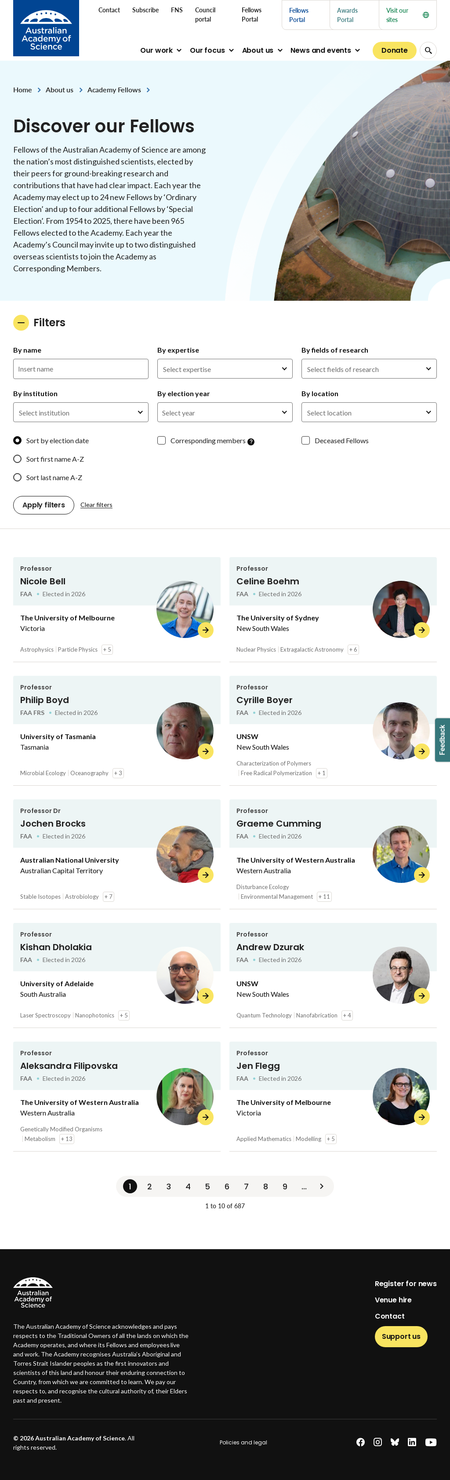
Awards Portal (347, 15)
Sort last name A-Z (54, 477)
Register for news (406, 1284)
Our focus (207, 50)
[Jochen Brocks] (117, 854)
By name (27, 350)
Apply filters (43, 505)
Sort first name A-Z (55, 459)
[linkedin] (412, 1442)
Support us (401, 1336)
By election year (183, 393)
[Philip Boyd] (117, 731)
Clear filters (96, 504)
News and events (320, 50)
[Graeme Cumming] (333, 854)
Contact (390, 1316)
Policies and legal (243, 1442)
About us (258, 50)
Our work (156, 50)
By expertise (178, 350)
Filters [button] (39, 323)
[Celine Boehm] (333, 609)
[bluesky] (395, 1442)
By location (319, 393)
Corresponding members (208, 440)
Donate (394, 50)
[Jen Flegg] (333, 1097)
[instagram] (378, 1442)
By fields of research (334, 350)
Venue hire (393, 1300)
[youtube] (431, 1442)
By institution (35, 393)
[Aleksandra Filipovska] (117, 1097)
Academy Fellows (114, 89)
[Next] (321, 1186)
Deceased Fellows (342, 440)
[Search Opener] (428, 50)
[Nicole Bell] (117, 609)
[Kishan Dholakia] (117, 975)
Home (22, 89)
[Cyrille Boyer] (333, 731)
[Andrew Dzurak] (333, 975)
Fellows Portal (298, 15)
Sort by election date (57, 440)
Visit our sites (407, 15)
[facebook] (360, 1442)
